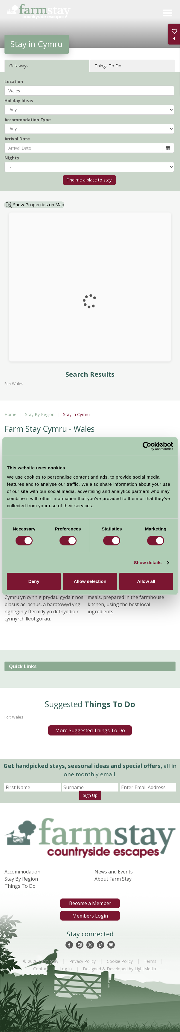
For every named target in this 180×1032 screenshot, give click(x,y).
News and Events (113, 871)
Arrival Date (17, 139)
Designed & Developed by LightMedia (119, 969)
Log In (66, 969)
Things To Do (20, 886)
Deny (33, 581)
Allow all (146, 581)
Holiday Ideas (18, 100)
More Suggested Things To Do (90, 730)
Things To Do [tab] (108, 66)
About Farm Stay (113, 879)
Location (13, 81)
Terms (150, 961)
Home (10, 414)
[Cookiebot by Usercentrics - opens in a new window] (147, 446)
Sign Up (90, 795)
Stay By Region (39, 414)
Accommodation (22, 871)
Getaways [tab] (18, 66)
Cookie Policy (120, 961)
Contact (40, 969)
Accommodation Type (27, 119)
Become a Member (90, 903)
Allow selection (90, 581)
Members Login (90, 915)
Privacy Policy (82, 961)
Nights (11, 158)
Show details (148, 562)
